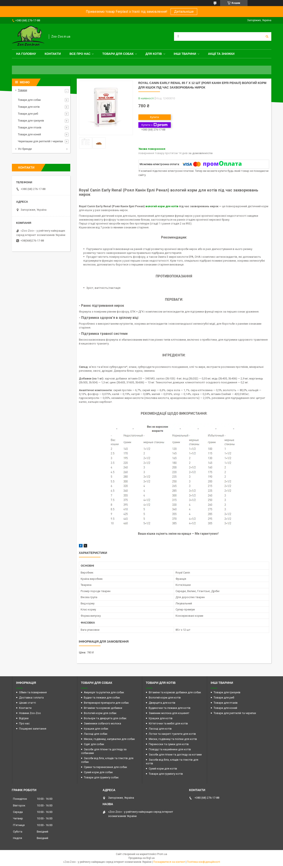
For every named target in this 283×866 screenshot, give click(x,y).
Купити (154, 117)
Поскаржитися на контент (169, 861)
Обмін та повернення (33, 692)
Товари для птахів (29, 127)
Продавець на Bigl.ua (141, 858)
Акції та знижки (221, 53)
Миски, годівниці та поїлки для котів (173, 739)
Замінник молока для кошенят (169, 713)
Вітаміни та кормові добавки (103, 708)
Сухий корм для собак (98, 772)
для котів (153, 53)
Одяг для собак (94, 744)
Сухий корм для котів (163, 768)
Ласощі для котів (160, 728)
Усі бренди (25, 148)
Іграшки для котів (161, 718)
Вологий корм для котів (165, 697)
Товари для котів (29, 106)
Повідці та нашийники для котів (170, 749)
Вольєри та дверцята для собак (105, 718)
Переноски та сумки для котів (169, 744)
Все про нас (79, 53)
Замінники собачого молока (102, 723)
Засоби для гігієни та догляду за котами (175, 754)
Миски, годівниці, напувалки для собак (109, 739)
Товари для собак (118, 53)
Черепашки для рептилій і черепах (40, 141)
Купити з (154, 125)
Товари (22, 90)
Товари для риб (28, 113)
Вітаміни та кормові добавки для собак (175, 692)
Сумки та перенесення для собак (105, 767)
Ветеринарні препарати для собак (106, 702)
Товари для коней (29, 134)
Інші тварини (185, 53)
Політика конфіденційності (203, 861)
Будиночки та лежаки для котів (169, 708)
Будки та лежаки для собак (102, 697)
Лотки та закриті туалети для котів (172, 733)
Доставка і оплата (31, 697)
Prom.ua (162, 854)
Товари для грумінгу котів (166, 773)
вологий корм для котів (161, 206)
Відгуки (24, 718)
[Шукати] (267, 36)
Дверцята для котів (162, 702)
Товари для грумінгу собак (101, 777)
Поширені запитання (32, 728)
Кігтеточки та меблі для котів (168, 723)
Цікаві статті (27, 702)
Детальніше (184, 11)
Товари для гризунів (31, 120)
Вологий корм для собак (100, 713)
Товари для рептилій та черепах (235, 713)
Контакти (53, 53)
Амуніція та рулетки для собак (104, 692)
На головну (26, 53)
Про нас (24, 723)
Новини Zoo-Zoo (30, 713)
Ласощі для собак (95, 733)
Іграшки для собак (96, 728)
